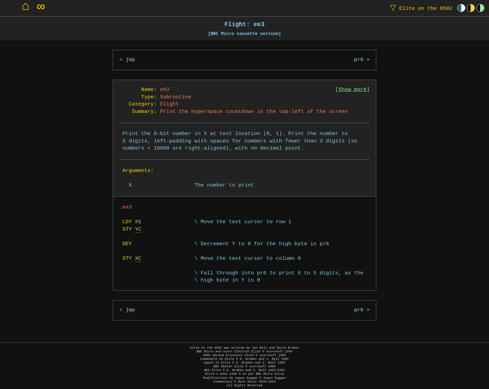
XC (138, 258)
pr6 (359, 59)
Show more (353, 89)
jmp (130, 59)
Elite (419, 8)
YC (138, 229)
